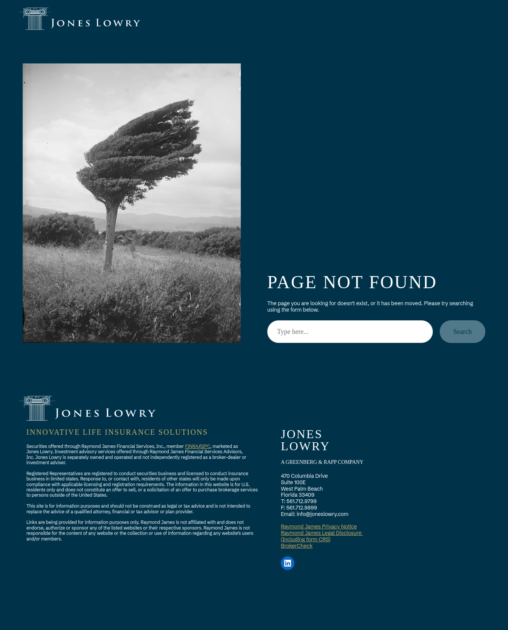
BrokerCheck (296, 545)
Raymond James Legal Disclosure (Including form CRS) (322, 536)
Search (462, 331)
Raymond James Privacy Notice (319, 526)
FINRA (191, 446)
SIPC (205, 446)
